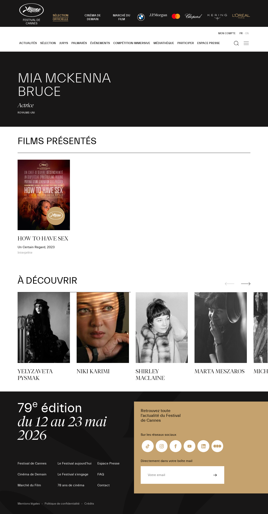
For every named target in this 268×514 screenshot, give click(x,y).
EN (247, 33)
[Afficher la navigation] (246, 43)
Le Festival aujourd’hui (74, 463)
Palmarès (79, 43)
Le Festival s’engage (73, 474)
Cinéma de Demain (32, 474)
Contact (103, 485)
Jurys (63, 43)
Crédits (89, 503)
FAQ (100, 474)
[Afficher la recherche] (236, 43)
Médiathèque (163, 43)
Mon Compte (227, 33)
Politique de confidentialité (62, 503)
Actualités (28, 43)
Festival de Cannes (32, 463)
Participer (185, 43)
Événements (100, 43)
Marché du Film (29, 485)
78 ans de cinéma (71, 485)
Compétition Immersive (131, 43)
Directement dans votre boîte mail (166, 461)
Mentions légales (29, 503)
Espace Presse (208, 43)
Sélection (48, 43)
